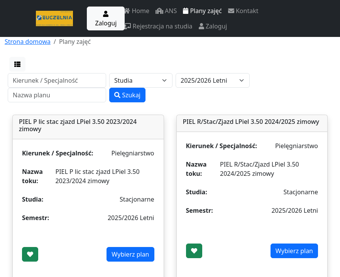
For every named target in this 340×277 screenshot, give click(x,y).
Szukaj (127, 95)
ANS (166, 11)
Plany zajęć (202, 11)
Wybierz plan (130, 254)
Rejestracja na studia (157, 26)
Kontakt (243, 11)
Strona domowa (28, 41)
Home (136, 11)
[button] (17, 64)
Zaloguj (106, 19)
